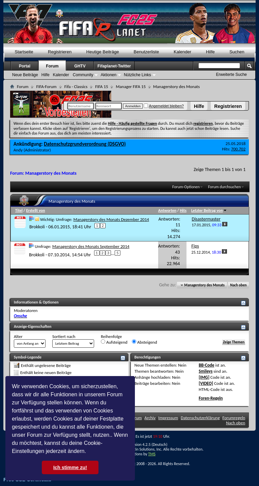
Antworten (167, 210)
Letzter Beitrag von (209, 210)
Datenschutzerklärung (200, 417)
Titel (19, 210)
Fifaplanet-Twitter (114, 66)
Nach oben (238, 285)
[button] (88, 452)
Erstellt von (35, 210)
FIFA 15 (101, 86)
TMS (151, 454)
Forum (52, 66)
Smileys (205, 371)
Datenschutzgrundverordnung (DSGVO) (85, 144)
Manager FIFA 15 (130, 86)
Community (83, 75)
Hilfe (199, 106)
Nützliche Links (137, 75)
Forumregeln (233, 417)
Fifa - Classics (76, 86)
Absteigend (144, 342)
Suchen (236, 51)
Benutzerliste (146, 51)
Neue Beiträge (25, 75)
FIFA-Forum (46, 86)
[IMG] (204, 377)
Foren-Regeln (211, 398)
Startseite (24, 51)
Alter (18, 336)
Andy (18, 149)
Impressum (168, 417)
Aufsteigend (114, 342)
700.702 (238, 148)
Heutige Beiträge (102, 51)
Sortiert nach (63, 336)
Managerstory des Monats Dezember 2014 (111, 219)
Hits (183, 210)
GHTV (79, 66)
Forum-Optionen (186, 186)
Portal (24, 66)
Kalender (182, 51)
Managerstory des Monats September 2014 (91, 246)
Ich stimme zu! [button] (70, 467)
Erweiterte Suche (231, 74)
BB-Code (206, 365)
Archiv (149, 417)
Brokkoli (37, 226)
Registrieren (228, 106)
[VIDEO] (206, 383)
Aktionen (108, 75)
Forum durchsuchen (224, 186)
